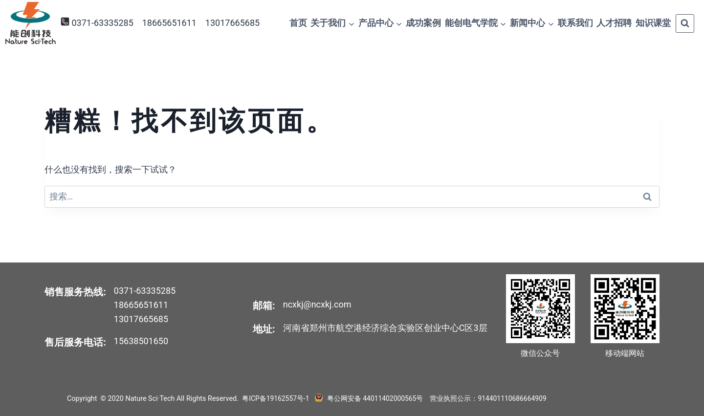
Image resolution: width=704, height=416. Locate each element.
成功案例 (423, 23)
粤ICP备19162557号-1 (276, 398)
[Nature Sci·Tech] (30, 23)
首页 (298, 23)
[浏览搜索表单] (685, 23)
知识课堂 (653, 23)
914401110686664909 (513, 398)
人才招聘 (614, 23)
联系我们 (575, 23)
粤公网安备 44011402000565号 (374, 398)
